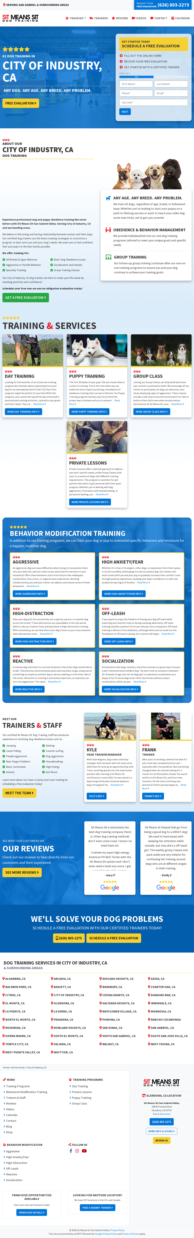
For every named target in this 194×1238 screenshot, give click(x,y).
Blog (9, 1126)
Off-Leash (12, 1168)
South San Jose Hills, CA (168, 1036)
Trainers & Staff (16, 1098)
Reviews (11, 1103)
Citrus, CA (11, 995)
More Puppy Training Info (89, 411)
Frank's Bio (153, 796)
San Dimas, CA (110, 1028)
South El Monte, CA (67, 1036)
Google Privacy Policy (106, 1233)
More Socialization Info (121, 689)
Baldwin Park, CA (16, 987)
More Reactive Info (28, 689)
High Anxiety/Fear (17, 1157)
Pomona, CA (109, 1019)
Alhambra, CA (13, 979)
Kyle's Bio (96, 796)
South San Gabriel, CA (117, 1036)
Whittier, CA (62, 1052)
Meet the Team (19, 793)
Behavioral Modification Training (26, 1092)
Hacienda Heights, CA (116, 1003)
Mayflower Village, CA (117, 1011)
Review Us (162, 1140)
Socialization (14, 1180)
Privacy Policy (117, 1230)
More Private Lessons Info (90, 502)
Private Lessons (82, 1092)
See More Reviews (22, 872)
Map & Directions (162, 1113)
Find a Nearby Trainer (97, 1207)
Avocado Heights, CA (116, 979)
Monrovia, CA (159, 1011)
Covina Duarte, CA (114, 995)
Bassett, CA (61, 987)
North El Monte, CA (18, 1019)
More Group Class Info (152, 411)
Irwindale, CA (159, 1003)
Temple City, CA (15, 1044)
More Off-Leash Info (118, 641)
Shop (9, 1132)
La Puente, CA (13, 1011)
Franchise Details (31, 1212)
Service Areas (18, 1067)
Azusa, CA (156, 979)
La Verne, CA (61, 1011)
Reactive (11, 1174)
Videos (10, 1109)
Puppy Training (81, 1098)
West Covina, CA (161, 1044)
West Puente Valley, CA (21, 1052)
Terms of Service (130, 1233)
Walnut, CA (109, 1044)
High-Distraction (16, 1163)
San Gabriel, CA (161, 1028)
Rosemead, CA (13, 1028)
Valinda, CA (61, 1044)
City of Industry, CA (67, 995)
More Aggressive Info (30, 593)
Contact (11, 1121)
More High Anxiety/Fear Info (123, 593)
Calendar (12, 1115)
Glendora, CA (62, 1003)
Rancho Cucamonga (164, 1019)
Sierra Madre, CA (16, 1036)
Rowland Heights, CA (68, 1028)
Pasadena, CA (62, 1019)
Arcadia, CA (61, 979)
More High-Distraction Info (34, 641)
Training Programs (18, 1086)
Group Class (79, 1103)
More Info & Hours (162, 1131)
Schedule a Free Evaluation (113, 938)
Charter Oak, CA (161, 987)
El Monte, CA (13, 1003)
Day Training (80, 1086)
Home (6, 1067)
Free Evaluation (20, 103)
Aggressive (13, 1151)
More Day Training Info (23, 411)
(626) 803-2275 (69, 938)
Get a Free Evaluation (25, 297)
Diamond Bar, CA (161, 995)
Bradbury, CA (110, 987)
